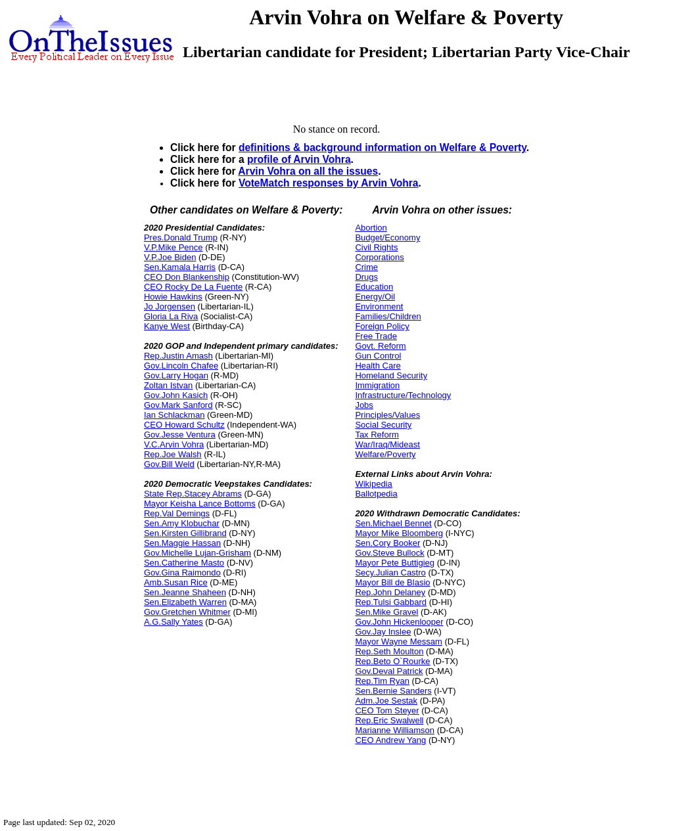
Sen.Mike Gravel (386, 612)
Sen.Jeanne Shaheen (185, 592)
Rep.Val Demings (177, 513)
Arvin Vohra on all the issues (308, 171)
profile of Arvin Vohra (299, 159)
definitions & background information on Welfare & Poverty (382, 147)
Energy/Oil (375, 297)
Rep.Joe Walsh (173, 454)
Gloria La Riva (171, 316)
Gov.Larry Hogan (176, 375)
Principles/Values (387, 415)
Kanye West (167, 326)
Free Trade (376, 336)
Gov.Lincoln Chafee (181, 366)
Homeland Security (391, 375)
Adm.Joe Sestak (386, 701)
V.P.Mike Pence (173, 247)
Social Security (383, 425)
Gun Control (378, 356)
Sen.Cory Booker (387, 543)
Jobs (364, 405)
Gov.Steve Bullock (389, 553)
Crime (366, 267)
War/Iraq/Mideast (387, 444)
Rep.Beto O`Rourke (392, 661)
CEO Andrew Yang (390, 740)
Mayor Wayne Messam (398, 641)
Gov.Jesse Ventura (180, 434)
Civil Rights (376, 247)
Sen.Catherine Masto (184, 563)
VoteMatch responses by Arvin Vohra (329, 183)
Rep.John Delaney (390, 592)
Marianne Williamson (394, 730)
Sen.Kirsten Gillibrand (185, 533)
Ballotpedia (376, 494)
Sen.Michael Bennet (393, 523)
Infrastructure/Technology (403, 395)
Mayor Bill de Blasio (392, 582)
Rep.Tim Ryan (382, 681)
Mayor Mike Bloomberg (399, 533)
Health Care (377, 366)
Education (374, 287)
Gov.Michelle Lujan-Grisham (197, 553)
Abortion (370, 228)
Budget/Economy (387, 237)
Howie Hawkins (173, 297)
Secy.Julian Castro (390, 572)
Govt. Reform (380, 346)
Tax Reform (376, 434)
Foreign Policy (382, 326)
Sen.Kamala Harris (180, 267)
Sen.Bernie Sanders (393, 691)
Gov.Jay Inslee (383, 632)
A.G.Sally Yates (173, 622)
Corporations (379, 257)
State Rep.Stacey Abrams (193, 494)
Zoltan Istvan (168, 385)
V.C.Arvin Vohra (174, 444)
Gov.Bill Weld (169, 464)
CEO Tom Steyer (387, 710)
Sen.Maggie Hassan (182, 543)
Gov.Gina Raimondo (182, 572)
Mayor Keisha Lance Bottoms (200, 503)
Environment (379, 306)
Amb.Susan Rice (176, 582)
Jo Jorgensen (169, 306)
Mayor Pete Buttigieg (394, 563)
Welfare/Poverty (385, 454)
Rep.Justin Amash (178, 356)
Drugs (366, 277)
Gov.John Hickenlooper (399, 622)
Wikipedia (373, 484)
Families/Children (388, 316)
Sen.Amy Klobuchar (182, 523)
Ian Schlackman (174, 415)
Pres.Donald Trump (181, 237)
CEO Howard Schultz (184, 425)
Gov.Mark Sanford (178, 405)
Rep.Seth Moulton (389, 651)
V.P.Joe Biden (170, 257)
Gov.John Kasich (176, 395)
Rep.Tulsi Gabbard (391, 602)
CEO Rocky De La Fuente (193, 287)
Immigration (377, 385)
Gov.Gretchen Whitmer (187, 612)
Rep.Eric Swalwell (389, 720)
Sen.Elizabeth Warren (185, 602)
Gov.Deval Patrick (389, 671)
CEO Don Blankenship (186, 277)
